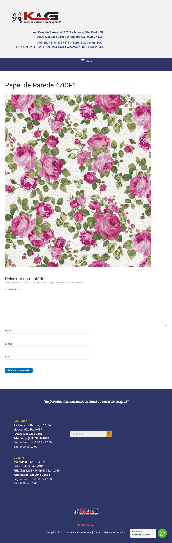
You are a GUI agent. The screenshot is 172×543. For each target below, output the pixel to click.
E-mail (9, 343)
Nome (8, 330)
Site (7, 356)
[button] (86, 61)
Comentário (13, 289)
